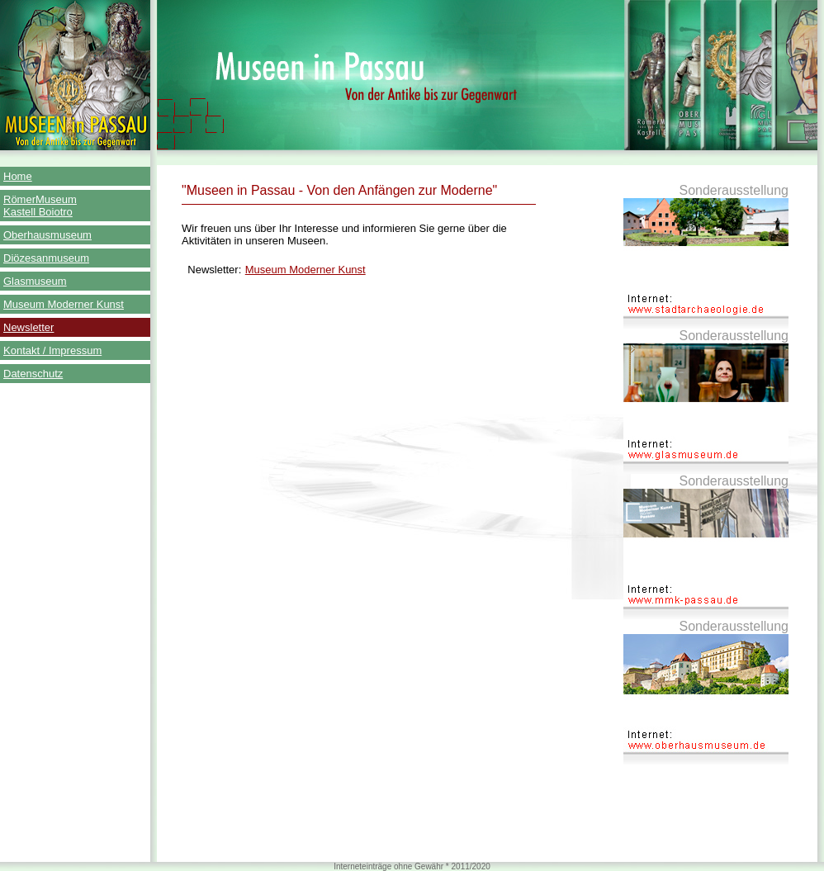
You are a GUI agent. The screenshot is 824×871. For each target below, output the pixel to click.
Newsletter (28, 327)
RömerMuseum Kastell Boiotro (40, 205)
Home (17, 176)
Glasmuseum (35, 281)
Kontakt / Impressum (52, 350)
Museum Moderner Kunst (63, 304)
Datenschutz (33, 373)
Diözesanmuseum (46, 258)
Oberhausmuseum (47, 235)
